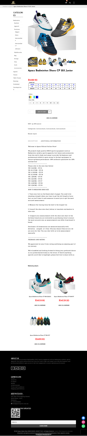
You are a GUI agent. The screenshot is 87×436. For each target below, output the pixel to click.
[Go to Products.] (5, 6)
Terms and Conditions (17, 387)
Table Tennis (16, 76)
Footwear (16, 30)
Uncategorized (17, 85)
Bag (15, 54)
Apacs (35, 134)
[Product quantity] (31, 112)
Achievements (15, 385)
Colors (30, 94)
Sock (15, 63)
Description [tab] (33, 141)
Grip (15, 60)
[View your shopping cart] (66, 3)
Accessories (17, 66)
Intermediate (18, 38)
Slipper (16, 32)
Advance (17, 47)
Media (13, 383)
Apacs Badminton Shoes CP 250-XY (40, 335)
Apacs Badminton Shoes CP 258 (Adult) (40, 297)
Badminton (16, 21)
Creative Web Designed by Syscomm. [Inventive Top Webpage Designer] (63, 431)
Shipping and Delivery (17, 389)
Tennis (15, 73)
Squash (15, 70)
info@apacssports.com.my (20, 404)
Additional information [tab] (51, 141)
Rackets (16, 23)
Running (15, 79)
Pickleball (15, 82)
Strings (16, 57)
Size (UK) (31, 99)
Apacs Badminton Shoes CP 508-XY (64, 297)
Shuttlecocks (17, 50)
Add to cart (42, 111)
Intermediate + (18, 43)
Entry (16, 35)
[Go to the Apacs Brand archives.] (10, 6)
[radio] (30, 97)
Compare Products (43, 435)
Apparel (16, 26)
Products (13, 382)
